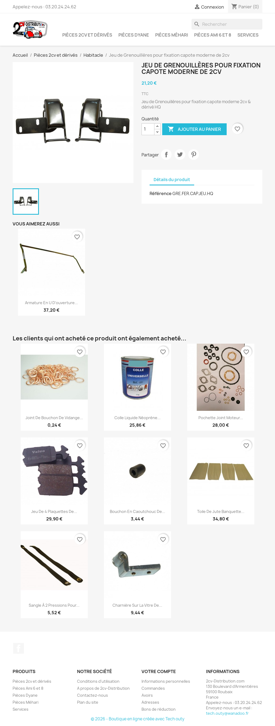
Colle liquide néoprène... (137, 417)
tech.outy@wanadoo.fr (227, 713)
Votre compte (159, 671)
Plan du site (87, 702)
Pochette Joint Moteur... (220, 417)
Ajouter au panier (194, 129)
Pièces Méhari (171, 35)
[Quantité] (148, 129)
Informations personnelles (166, 681)
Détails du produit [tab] (172, 179)
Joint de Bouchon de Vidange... (54, 417)
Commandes (153, 688)
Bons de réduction (159, 709)
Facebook (18, 648)
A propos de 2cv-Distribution (103, 688)
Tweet (180, 154)
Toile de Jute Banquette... (220, 511)
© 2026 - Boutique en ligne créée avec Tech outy (137, 719)
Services (248, 35)
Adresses (150, 702)
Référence (161, 193)
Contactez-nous (92, 695)
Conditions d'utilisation (98, 681)
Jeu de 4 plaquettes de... (54, 511)
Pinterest (193, 154)
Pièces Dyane (133, 35)
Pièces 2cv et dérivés (87, 35)
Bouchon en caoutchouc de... (137, 511)
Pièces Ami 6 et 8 (212, 35)
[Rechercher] (226, 24)
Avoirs (147, 695)
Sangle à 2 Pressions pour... (54, 605)
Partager (166, 154)
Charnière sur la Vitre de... (137, 605)
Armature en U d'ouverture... (51, 302)
